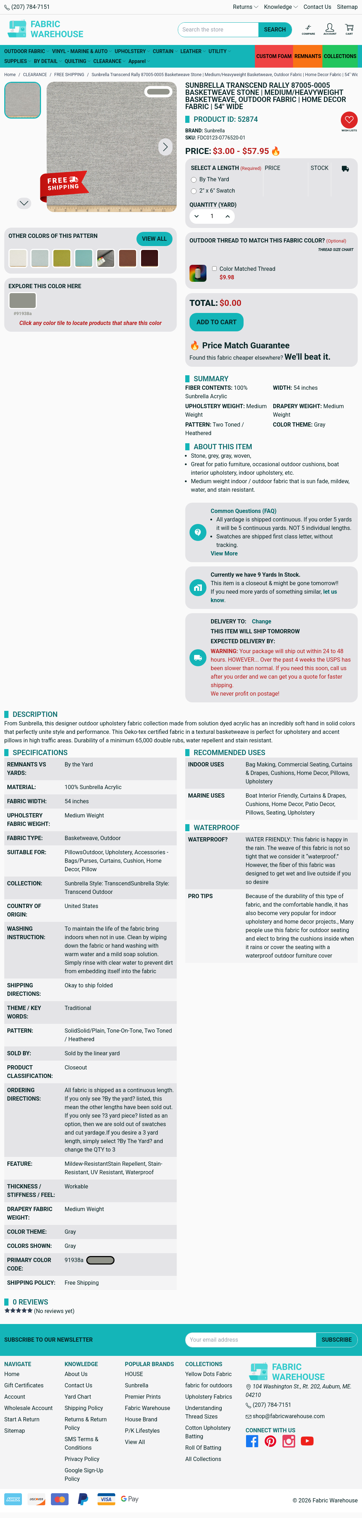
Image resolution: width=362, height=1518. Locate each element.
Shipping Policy (84, 1408)
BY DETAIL (48, 61)
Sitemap (347, 7)
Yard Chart (78, 1396)
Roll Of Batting (203, 1447)
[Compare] (308, 30)
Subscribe (337, 1339)
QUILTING (77, 61)
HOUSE (134, 1374)
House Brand (141, 1419)
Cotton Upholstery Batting (207, 1432)
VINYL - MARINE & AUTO (82, 51)
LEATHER (193, 51)
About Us (76, 1374)
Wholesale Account (28, 1408)
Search (275, 29)
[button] (165, 147)
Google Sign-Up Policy (84, 1474)
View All (154, 238)
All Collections (203, 1459)
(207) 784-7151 (27, 7)
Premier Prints (142, 1396)
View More (224, 553)
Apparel (139, 61)
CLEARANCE (109, 61)
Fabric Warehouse (147, 1408)
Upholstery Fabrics (208, 1396)
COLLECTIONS (340, 56)
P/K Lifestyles (142, 1430)
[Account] (330, 30)
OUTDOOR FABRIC (26, 51)
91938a (90, 1260)
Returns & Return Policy (86, 1423)
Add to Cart (217, 322)
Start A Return (22, 1419)
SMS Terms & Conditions (82, 1443)
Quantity (213, 204)
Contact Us (318, 7)
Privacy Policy (82, 1459)
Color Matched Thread (247, 269)
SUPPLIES (17, 61)
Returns (245, 7)
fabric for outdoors (208, 1385)
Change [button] (262, 621)
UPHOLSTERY (132, 51)
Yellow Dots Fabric (208, 1374)
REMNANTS (307, 56)
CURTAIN (165, 51)
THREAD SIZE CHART (336, 249)
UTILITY (220, 51)
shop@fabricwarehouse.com (285, 1416)
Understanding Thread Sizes (203, 1412)
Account (14, 1396)
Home (11, 1374)
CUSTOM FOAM (274, 56)
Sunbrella (214, 130)
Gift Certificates (23, 1385)
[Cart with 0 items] (349, 30)
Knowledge (281, 7)
